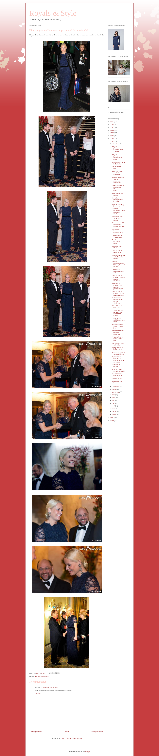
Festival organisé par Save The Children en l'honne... (117, 312)
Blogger (87, 751)
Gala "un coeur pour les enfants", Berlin (118, 241)
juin (113, 400)
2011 (112, 418)
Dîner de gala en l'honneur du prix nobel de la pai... (118, 293)
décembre (115, 144)
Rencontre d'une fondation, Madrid (118, 370)
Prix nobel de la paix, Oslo (117, 306)
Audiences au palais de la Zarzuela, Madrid (118, 256)
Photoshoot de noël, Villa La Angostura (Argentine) (118, 180)
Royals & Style (53, 13)
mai (113, 403)
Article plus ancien (97, 731)
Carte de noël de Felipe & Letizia (117, 251)
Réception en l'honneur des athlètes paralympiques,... (118, 286)
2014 (112, 136)
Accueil (66, 731)
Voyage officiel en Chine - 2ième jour (117, 338)
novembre (115, 386)
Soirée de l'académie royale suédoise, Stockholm (118, 211)
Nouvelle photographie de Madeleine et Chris (118, 156)
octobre (114, 389)
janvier (114, 414)
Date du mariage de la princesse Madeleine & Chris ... (118, 188)
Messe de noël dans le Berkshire (118, 163)
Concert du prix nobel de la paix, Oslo (118, 271)
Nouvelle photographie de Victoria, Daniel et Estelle (118, 264)
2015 (112, 133)
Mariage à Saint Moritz (117, 247)
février (114, 411)
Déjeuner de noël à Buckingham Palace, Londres (118, 224)
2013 (112, 138)
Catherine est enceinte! (116, 365)
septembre (115, 392)
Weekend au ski (117, 378)
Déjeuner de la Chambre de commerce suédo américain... (118, 359)
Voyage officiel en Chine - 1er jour (117, 348)
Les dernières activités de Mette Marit (118, 320)
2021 (112, 122)
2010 (112, 421)
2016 (112, 130)
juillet (114, 397)
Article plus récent (36, 731)
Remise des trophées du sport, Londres (117, 230)
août (113, 395)
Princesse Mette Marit (42, 676)
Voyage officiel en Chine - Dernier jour (117, 326)
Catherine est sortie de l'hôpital (118, 344)
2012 (112, 141)
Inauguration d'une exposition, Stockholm (118, 332)
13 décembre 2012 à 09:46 (49, 687)
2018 (112, 124)
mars (114, 409)
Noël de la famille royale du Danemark (117, 172)
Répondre (38, 693)
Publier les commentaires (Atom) (71, 738)
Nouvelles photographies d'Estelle (117, 199)
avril (113, 406)
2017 (112, 127)
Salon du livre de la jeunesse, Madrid (118, 205)
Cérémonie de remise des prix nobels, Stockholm (117, 300)
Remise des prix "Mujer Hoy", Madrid (117, 218)
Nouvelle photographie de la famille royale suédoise (118, 148)
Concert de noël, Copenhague (117, 236)
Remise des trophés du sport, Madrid (118, 353)
